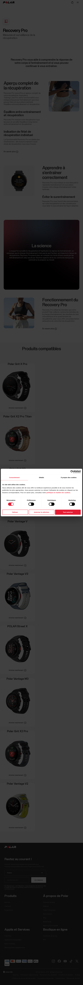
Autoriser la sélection (41, 512)
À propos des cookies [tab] (69, 477)
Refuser (15, 512)
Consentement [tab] (14, 477)
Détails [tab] (41, 477)
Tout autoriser (68, 512)
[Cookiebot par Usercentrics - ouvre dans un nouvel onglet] (72, 471)
